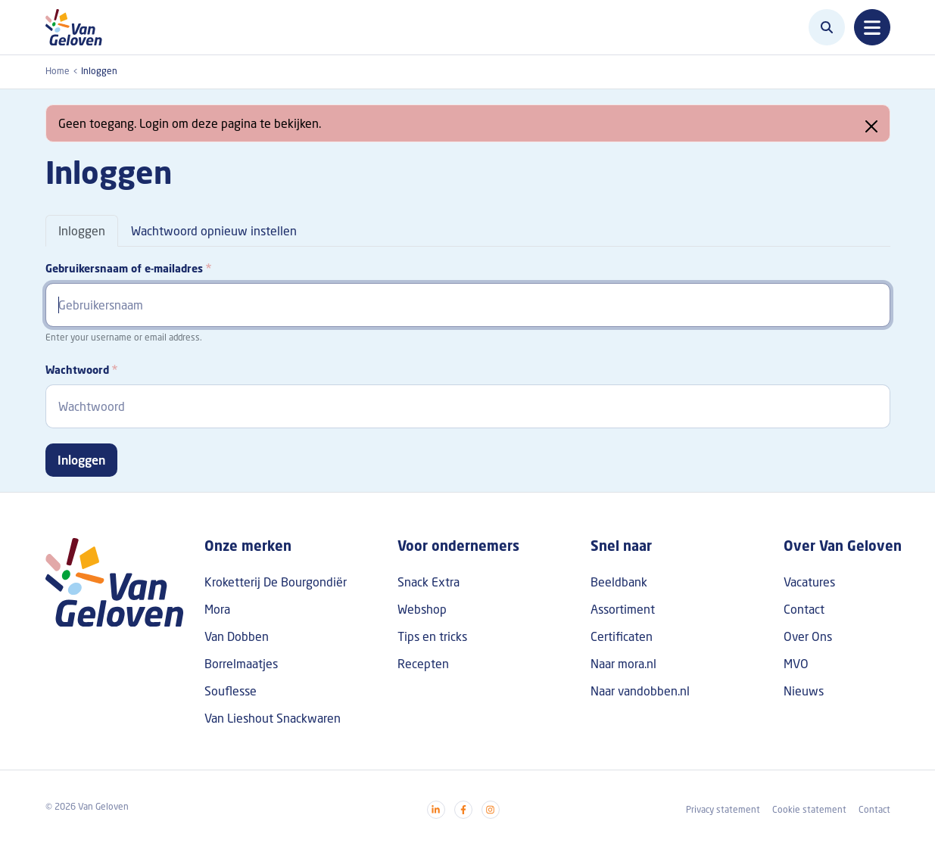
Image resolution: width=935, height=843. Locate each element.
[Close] (871, 126)
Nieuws (804, 691)
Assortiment (623, 609)
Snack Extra (428, 582)
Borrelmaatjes (241, 663)
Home (57, 70)
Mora (217, 609)
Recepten (423, 663)
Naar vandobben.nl (640, 691)
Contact (804, 609)
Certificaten (622, 636)
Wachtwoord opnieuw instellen (214, 230)
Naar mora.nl (623, 663)
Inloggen (81, 230)
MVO (796, 663)
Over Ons (808, 636)
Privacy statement (723, 809)
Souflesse (230, 691)
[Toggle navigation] (872, 27)
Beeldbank (619, 582)
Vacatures (809, 582)
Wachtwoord (77, 369)
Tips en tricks (432, 636)
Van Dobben (236, 636)
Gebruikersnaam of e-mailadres (124, 268)
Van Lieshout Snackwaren (272, 718)
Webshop (422, 609)
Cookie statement (809, 809)
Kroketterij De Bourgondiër (275, 582)
